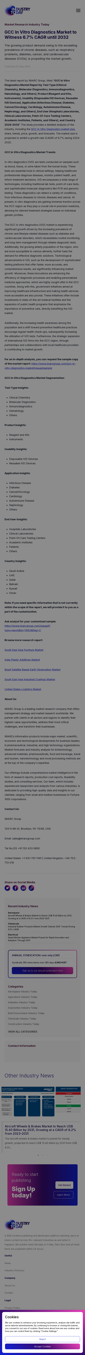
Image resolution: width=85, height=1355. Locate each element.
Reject (42, 1339)
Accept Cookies (42, 1346)
